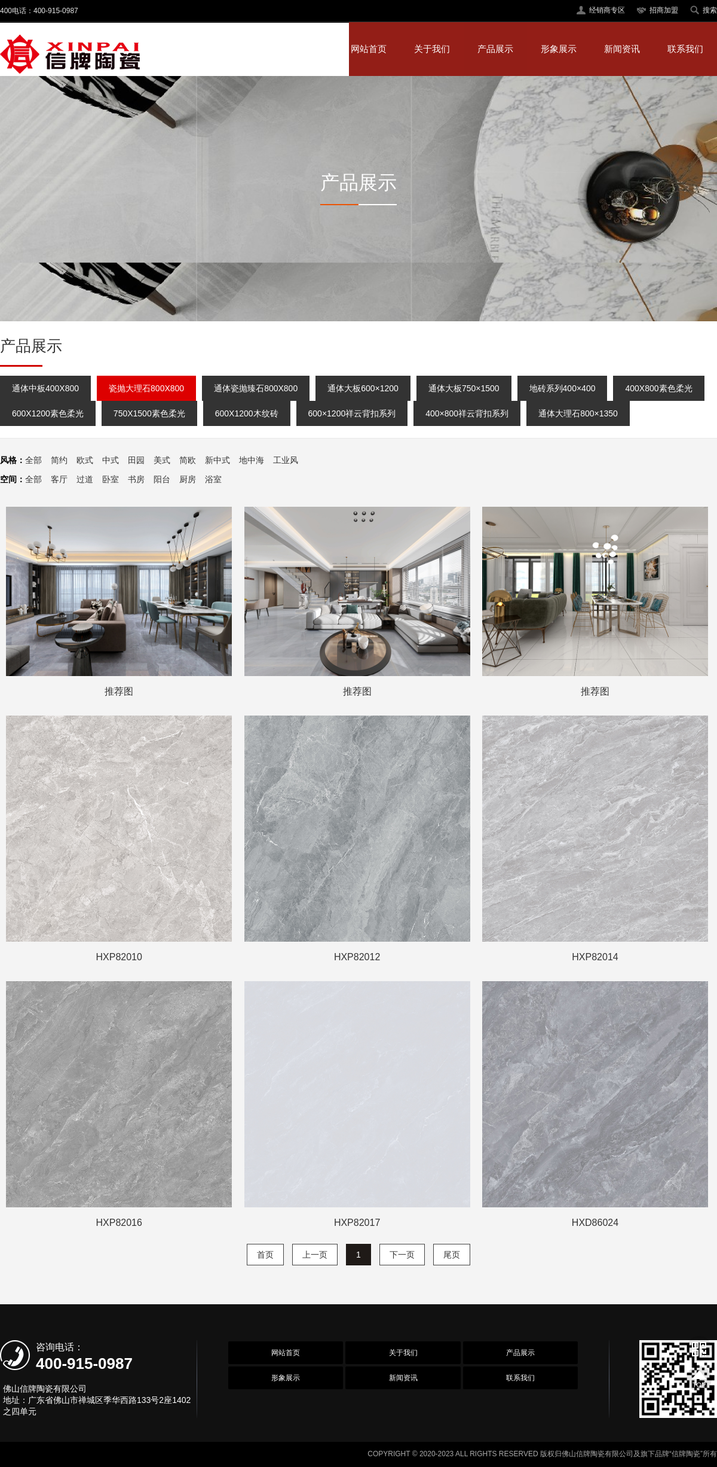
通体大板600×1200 (363, 388)
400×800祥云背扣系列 (466, 413)
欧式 (84, 460)
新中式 (217, 460)
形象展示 (559, 49)
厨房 (187, 479)
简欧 (187, 460)
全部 (33, 460)
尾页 (451, 1254)
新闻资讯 (622, 49)
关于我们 (432, 49)
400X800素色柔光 (658, 388)
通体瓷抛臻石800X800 (256, 388)
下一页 (402, 1254)
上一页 (314, 1254)
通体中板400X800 (45, 388)
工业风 (285, 460)
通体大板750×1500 (464, 388)
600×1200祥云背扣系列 (352, 413)
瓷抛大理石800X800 (146, 388)
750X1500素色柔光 (149, 413)
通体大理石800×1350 (578, 413)
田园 (136, 460)
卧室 (110, 479)
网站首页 (369, 49)
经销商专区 (607, 10)
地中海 (251, 460)
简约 (59, 460)
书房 (136, 479)
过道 (84, 479)
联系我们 (685, 49)
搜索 (710, 10)
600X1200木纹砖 (246, 413)
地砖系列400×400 (562, 388)
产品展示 (495, 49)
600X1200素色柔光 (48, 413)
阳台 (162, 479)
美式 (162, 460)
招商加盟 (663, 10)
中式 (110, 460)
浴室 (213, 479)
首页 (265, 1254)
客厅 (59, 479)
